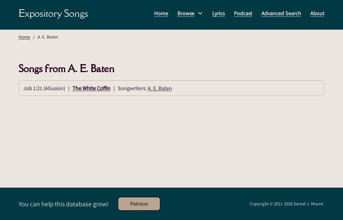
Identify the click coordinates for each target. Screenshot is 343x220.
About (317, 13)
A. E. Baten (160, 88)
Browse (185, 13)
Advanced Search (281, 13)
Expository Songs (53, 13)
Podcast (243, 13)
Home (161, 13)
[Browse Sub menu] (200, 13)
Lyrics (218, 13)
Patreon (139, 203)
